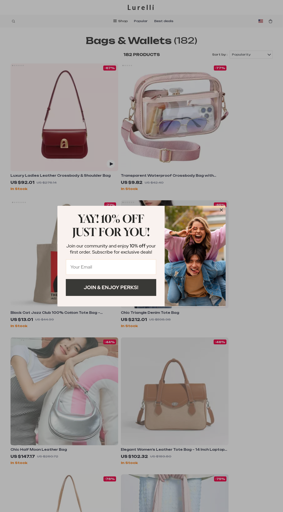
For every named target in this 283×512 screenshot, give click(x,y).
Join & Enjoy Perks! (111, 287)
